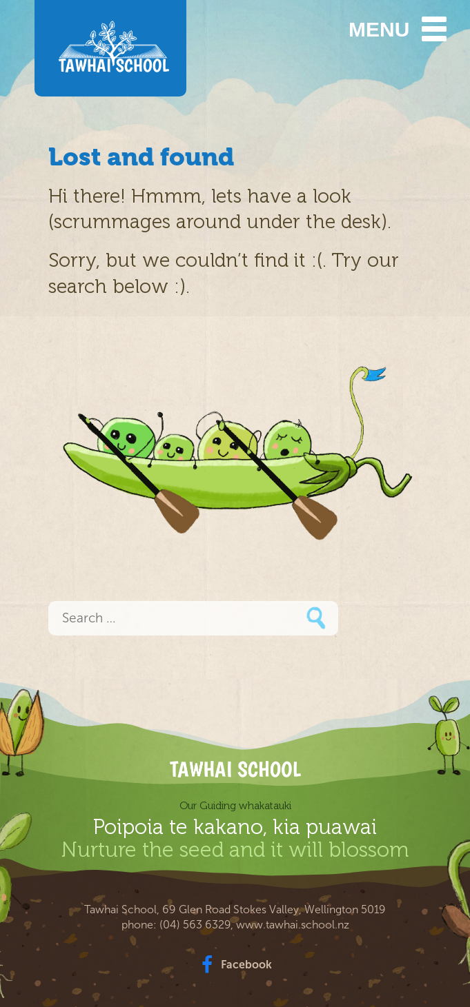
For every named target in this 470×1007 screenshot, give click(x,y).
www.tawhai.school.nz (292, 924)
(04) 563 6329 (195, 924)
